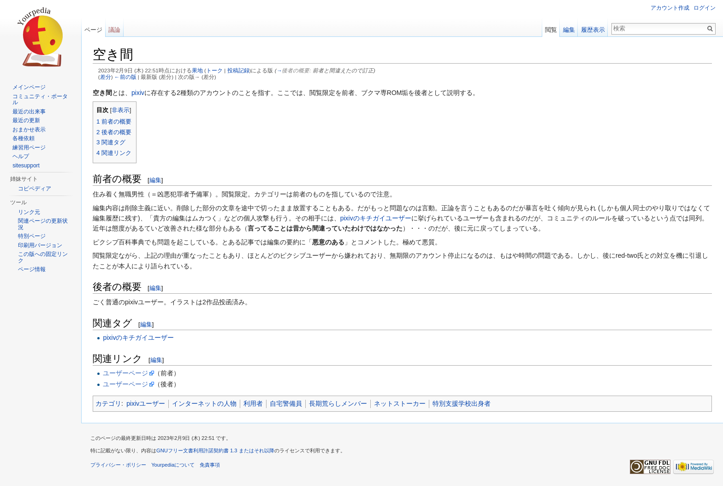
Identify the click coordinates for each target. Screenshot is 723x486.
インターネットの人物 (204, 403)
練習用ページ (29, 147)
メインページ (29, 87)
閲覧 (551, 29)
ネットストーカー (400, 403)
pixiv (137, 92)
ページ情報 (32, 269)
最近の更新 (26, 120)
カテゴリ (108, 403)
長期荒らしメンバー (338, 403)
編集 (155, 180)
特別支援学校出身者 (462, 403)
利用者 (253, 403)
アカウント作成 (670, 8)
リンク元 (29, 212)
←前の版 (125, 77)
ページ (93, 29)
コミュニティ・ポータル (40, 99)
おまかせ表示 (29, 129)
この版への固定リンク (43, 257)
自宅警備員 (286, 403)
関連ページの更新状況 (43, 224)
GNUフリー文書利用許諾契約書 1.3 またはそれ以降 (215, 450)
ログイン (704, 8)
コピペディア (34, 188)
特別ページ (32, 236)
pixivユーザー (145, 403)
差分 (105, 77)
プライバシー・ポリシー (118, 465)
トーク (214, 70)
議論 (114, 29)
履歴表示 (593, 29)
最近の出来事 (29, 111)
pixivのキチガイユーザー (375, 218)
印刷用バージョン (40, 245)
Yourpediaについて (173, 465)
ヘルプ (20, 156)
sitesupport (26, 165)
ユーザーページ (125, 373)
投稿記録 (238, 70)
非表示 (121, 110)
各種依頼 (23, 138)
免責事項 (210, 465)
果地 (197, 70)
